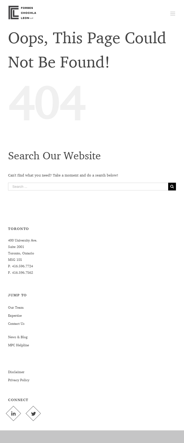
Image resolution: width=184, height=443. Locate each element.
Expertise (15, 315)
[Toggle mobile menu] (173, 13)
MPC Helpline (18, 345)
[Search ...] (88, 186)
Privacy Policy (18, 380)
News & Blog (18, 337)
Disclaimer (16, 372)
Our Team (16, 307)
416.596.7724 (22, 266)
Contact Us (16, 323)
